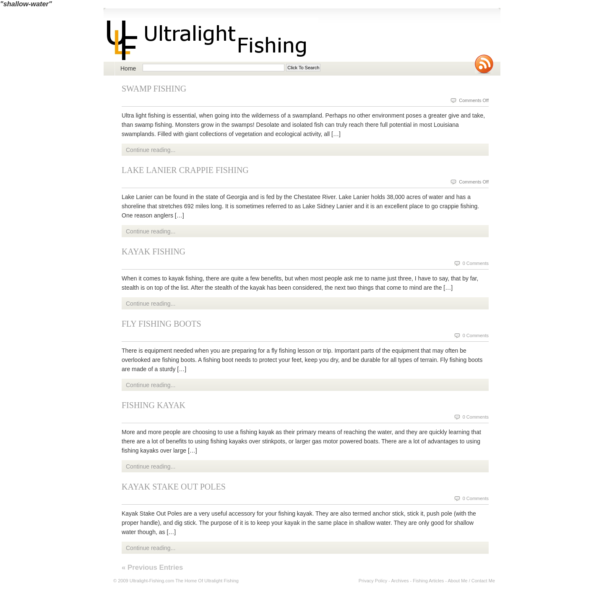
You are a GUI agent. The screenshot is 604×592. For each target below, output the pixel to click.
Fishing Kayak (153, 405)
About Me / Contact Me (471, 580)
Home (128, 68)
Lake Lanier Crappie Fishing (185, 170)
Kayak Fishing (153, 251)
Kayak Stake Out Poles (174, 486)
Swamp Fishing (154, 88)
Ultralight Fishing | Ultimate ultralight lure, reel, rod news (211, 40)
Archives (400, 580)
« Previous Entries (152, 567)
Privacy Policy (373, 580)
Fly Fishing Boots (161, 323)
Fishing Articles (428, 580)
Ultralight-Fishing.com (152, 580)
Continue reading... (150, 150)
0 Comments (476, 263)
